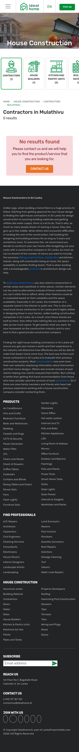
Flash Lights (10, 499)
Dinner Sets (10, 489)
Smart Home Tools (52, 479)
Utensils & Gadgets (52, 499)
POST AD (67, 7)
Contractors (52, 101)
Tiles (44, 619)
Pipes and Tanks (12, 639)
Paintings (46, 463)
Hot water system (51, 418)
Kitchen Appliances (52, 433)
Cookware (9, 474)
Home (6, 101)
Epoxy (44, 634)
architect (34, 268)
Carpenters (9, 531)
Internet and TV (50, 423)
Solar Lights (48, 489)
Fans (6, 494)
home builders (44, 361)
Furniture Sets (11, 504)
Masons (45, 526)
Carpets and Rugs (13, 433)
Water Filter (9, 448)
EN (49, 7)
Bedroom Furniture (14, 418)
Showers (46, 604)
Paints (7, 634)
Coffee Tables (11, 469)
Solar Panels (48, 494)
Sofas (44, 484)
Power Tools (48, 474)
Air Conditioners (12, 408)
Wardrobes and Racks (53, 504)
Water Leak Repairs (52, 572)
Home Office (48, 413)
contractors (62, 380)
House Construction (27, 101)
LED (43, 438)
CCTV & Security (12, 438)
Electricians (10, 551)
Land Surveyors (50, 521)
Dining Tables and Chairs (17, 484)
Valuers (45, 567)
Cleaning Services (13, 541)
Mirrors (45, 448)
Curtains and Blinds (14, 479)
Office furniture (50, 453)
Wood (44, 629)
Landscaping (10, 572)
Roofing (45, 594)
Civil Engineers (11, 536)
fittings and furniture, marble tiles (38, 257)
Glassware (47, 408)
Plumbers (46, 536)
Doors (6, 604)
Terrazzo (46, 614)
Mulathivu (13, 105)
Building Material (13, 594)
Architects (9, 526)
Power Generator (13, 443)
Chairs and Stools (13, 459)
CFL (5, 453)
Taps (44, 609)
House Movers (11, 556)
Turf (43, 562)
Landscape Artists (13, 567)
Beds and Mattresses (15, 423)
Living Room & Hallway (54, 443)
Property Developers (53, 588)
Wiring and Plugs (51, 624)
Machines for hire (13, 629)
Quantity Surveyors (52, 541)
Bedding (8, 428)
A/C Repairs (10, 521)
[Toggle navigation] (8, 6)
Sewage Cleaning (51, 556)
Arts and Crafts (12, 413)
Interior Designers (13, 562)
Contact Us (39, 169)
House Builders (12, 619)
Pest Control (48, 531)
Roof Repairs (48, 546)
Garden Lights (49, 402)
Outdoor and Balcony (53, 458)
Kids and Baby (49, 428)
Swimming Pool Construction (58, 599)
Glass (6, 614)
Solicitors (46, 551)
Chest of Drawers (13, 464)
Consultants (10, 546)
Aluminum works (13, 588)
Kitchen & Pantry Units (16, 624)
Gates (6, 609)
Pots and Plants (50, 468)
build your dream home (20, 282)
